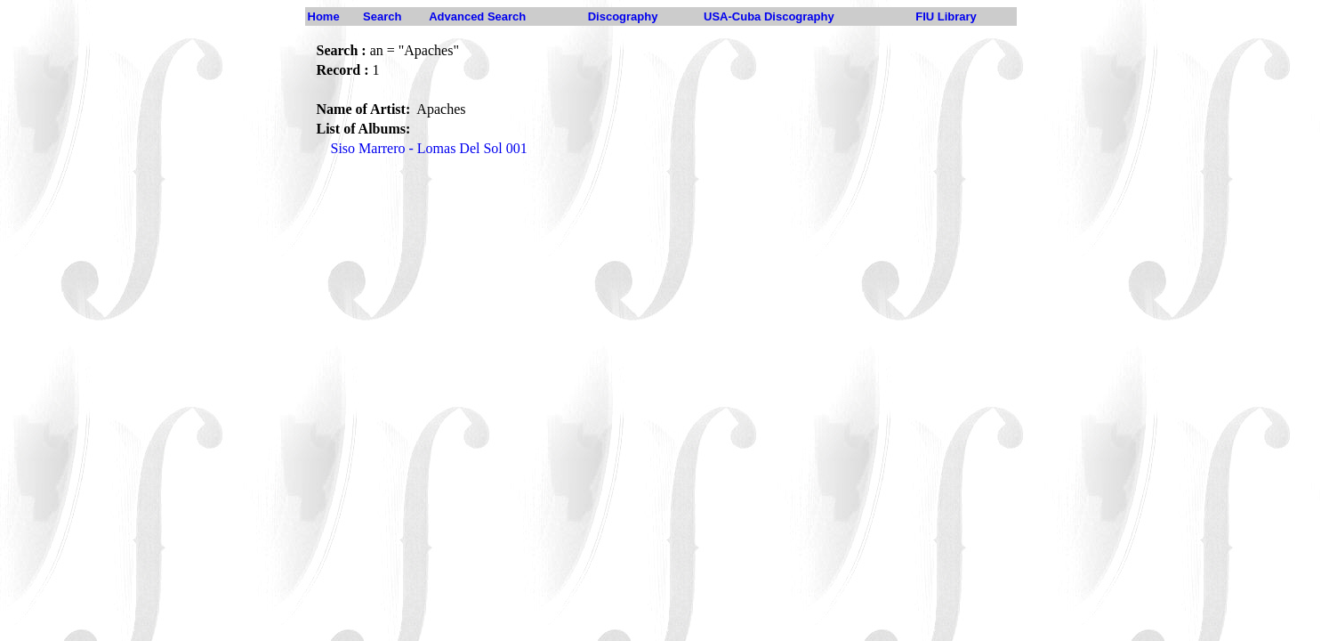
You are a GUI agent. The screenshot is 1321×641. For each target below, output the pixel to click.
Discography (623, 16)
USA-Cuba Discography (769, 16)
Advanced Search (477, 16)
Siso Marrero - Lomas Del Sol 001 (429, 148)
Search (382, 16)
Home (324, 16)
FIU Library (946, 16)
